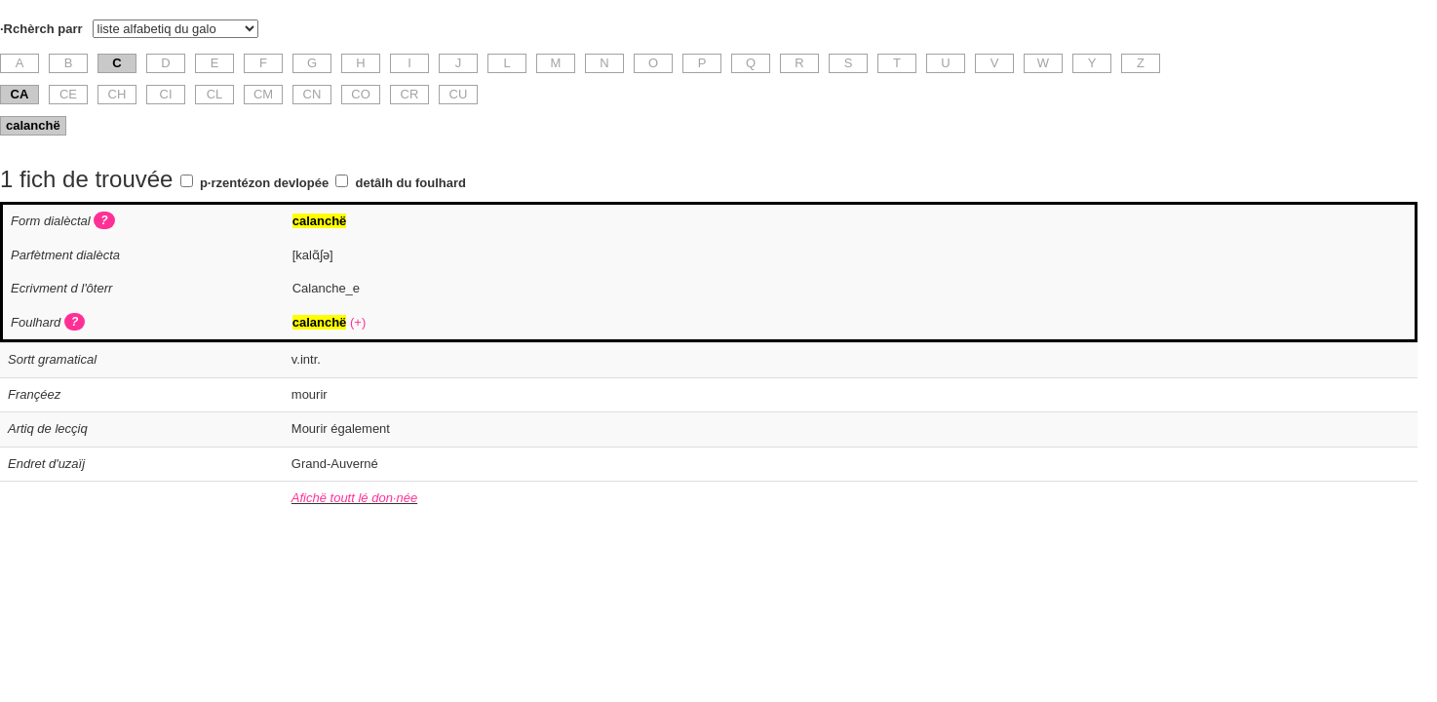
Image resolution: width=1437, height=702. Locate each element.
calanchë (33, 125)
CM (263, 94)
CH (117, 94)
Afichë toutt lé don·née (354, 497)
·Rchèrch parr (41, 28)
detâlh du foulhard (411, 183)
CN (312, 94)
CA (20, 94)
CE (68, 94)
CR (410, 94)
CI (166, 94)
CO (360, 94)
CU (458, 94)
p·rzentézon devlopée (264, 183)
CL (215, 94)
